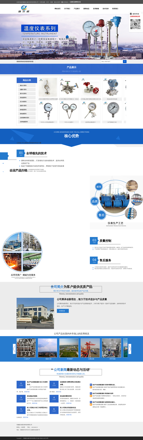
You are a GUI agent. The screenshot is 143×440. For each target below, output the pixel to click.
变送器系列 (23, 97)
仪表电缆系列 (24, 121)
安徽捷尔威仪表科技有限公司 (30, 438)
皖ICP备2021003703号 (43, 438)
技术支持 (106, 8)
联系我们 (115, 8)
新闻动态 (86, 8)
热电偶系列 (23, 113)
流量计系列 (23, 89)
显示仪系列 (23, 93)
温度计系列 (23, 105)
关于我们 (67, 8)
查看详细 (26, 391)
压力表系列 (23, 101)
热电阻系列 (23, 109)
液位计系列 (23, 85)
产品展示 (77, 8)
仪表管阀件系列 (24, 117)
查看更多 (62, 311)
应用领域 (96, 8)
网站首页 (57, 8)
